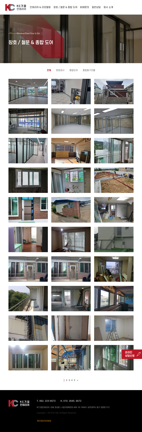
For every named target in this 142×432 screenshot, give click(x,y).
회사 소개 (108, 7)
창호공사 (60, 70)
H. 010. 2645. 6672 (70, 401)
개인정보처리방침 (44, 421)
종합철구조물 (89, 70)
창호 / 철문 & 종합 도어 (65, 7)
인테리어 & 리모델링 (40, 7)
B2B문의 (84, 7)
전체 (49, 70)
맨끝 (78, 380)
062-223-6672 (128, 8)
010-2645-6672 (128, 11)
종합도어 (73, 70)
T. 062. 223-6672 (46, 401)
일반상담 (96, 7)
